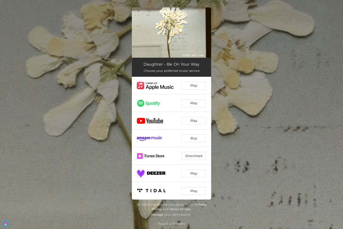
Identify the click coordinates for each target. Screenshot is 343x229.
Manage (157, 214)
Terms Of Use (180, 209)
